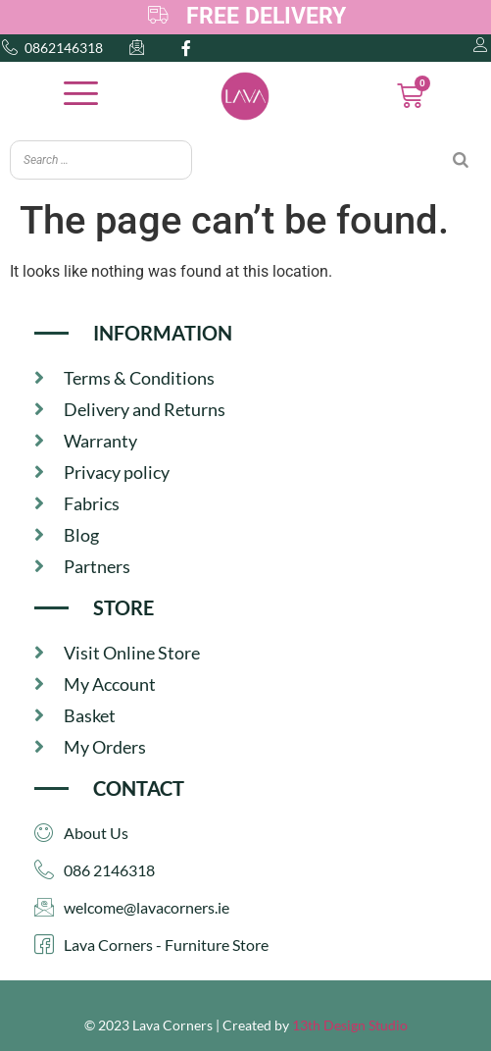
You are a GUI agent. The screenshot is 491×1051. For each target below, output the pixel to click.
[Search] (460, 160)
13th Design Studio (350, 1025)
